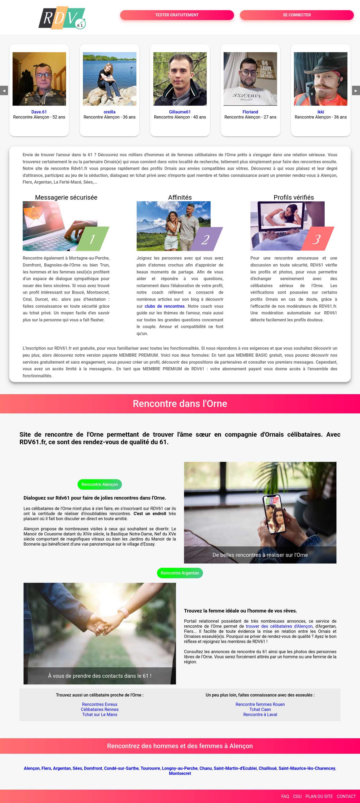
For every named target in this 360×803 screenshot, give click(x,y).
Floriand (250, 112)
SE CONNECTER (297, 15)
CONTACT (346, 796)
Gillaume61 (180, 112)
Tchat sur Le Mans (99, 714)
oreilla (110, 112)
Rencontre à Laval (260, 714)
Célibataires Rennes (100, 709)
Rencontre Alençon (100, 484)
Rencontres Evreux (99, 704)
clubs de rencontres (165, 306)
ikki (320, 112)
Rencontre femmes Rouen (260, 704)
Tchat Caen (260, 709)
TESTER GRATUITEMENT (177, 15)
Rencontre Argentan (180, 573)
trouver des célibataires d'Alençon (279, 626)
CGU (297, 796)
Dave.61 (39, 112)
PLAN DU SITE (319, 796)
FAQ (285, 796)
